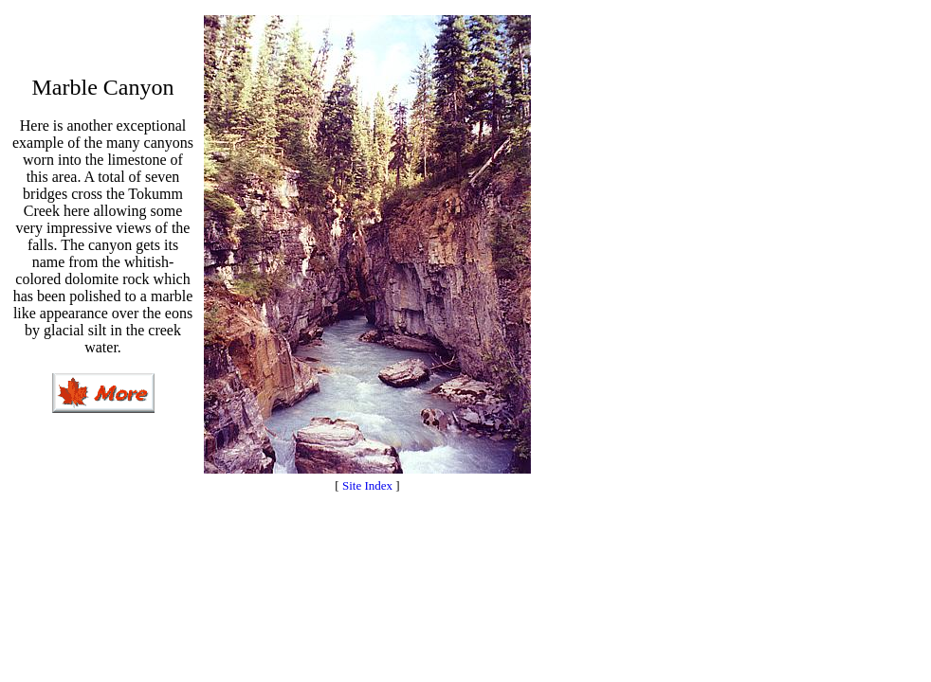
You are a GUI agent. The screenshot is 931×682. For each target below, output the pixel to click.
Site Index (367, 485)
